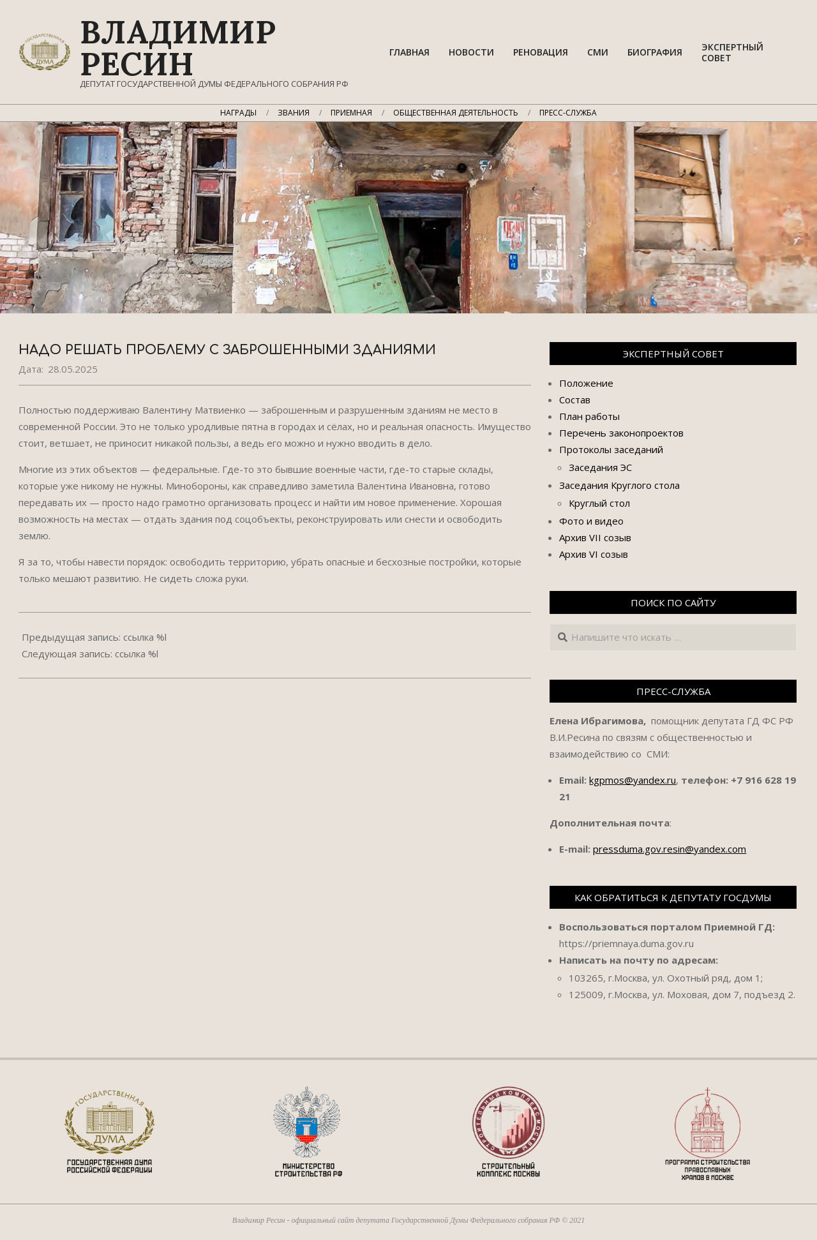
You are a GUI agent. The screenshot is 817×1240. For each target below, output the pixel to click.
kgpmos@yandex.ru (632, 779)
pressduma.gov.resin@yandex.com (669, 848)
